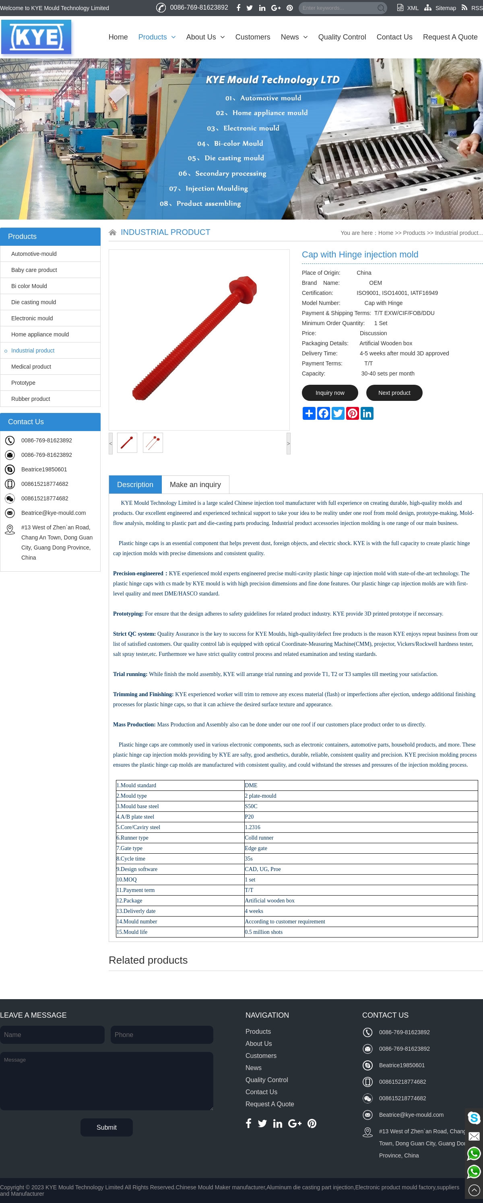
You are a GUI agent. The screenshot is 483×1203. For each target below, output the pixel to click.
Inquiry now (330, 393)
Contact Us (395, 37)
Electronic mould (28, 318)
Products (157, 37)
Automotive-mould (30, 254)
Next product (394, 393)
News (294, 37)
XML (408, 8)
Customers (252, 37)
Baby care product (30, 270)
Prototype (19, 383)
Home (118, 37)
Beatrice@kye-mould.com (53, 513)
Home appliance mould (36, 334)
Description (135, 485)
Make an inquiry (195, 485)
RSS (472, 8)
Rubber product (27, 399)
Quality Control (342, 37)
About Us (205, 37)
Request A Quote (450, 37)
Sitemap (440, 8)
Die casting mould (30, 302)
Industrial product (29, 350)
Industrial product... (459, 233)
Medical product (27, 366)
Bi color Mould (25, 286)
